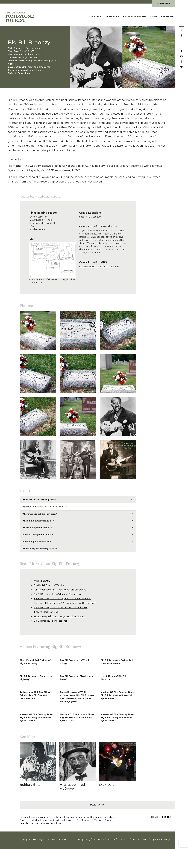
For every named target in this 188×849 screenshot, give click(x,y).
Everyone (167, 16)
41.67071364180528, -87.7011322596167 (99, 266)
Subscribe (163, 3)
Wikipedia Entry (42, 581)
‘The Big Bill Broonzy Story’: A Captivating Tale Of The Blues (65, 603)
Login (154, 839)
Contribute (123, 839)
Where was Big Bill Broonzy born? (39, 514)
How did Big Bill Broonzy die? (37, 541)
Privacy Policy (82, 817)
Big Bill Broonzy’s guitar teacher (50, 621)
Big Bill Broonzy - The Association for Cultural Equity (61, 607)
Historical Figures (134, 16)
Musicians (95, 16)
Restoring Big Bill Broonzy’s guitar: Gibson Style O (59, 616)
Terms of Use (62, 817)
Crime (153, 16)
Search (166, 817)
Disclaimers (98, 839)
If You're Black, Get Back (46, 612)
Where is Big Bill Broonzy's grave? (39, 548)
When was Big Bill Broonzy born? (39, 499)
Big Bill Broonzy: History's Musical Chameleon (57, 594)
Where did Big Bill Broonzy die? (38, 527)
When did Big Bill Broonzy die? (38, 521)
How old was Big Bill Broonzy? (37, 534)
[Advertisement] (155, 251)
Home (154, 817)
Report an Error (140, 839)
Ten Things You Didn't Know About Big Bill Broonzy (60, 590)
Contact (111, 839)
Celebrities (112, 16)
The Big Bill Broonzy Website (49, 585)
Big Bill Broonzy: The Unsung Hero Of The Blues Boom (62, 598)
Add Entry (164, 839)
